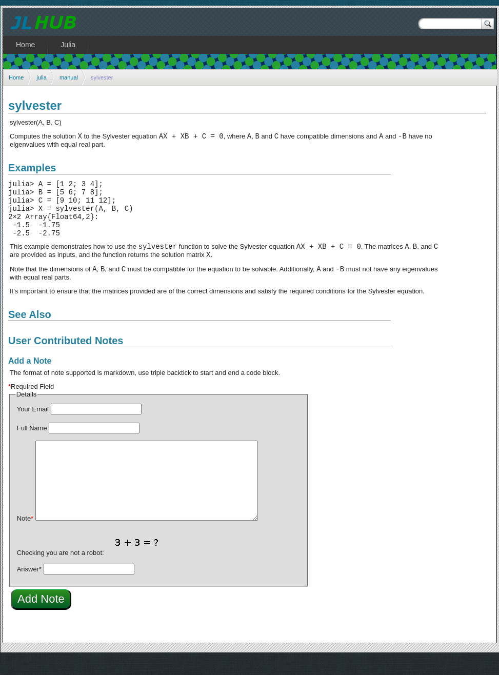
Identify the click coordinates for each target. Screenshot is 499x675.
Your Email (33, 426)
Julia (68, 45)
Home (16, 77)
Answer (29, 586)
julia (41, 77)
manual (68, 77)
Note (25, 535)
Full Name (32, 445)
